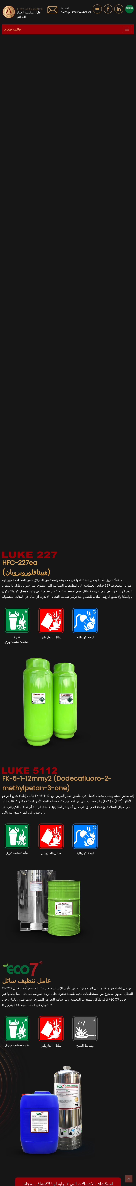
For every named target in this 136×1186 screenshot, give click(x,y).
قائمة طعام (12, 29)
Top (128, 1178)
